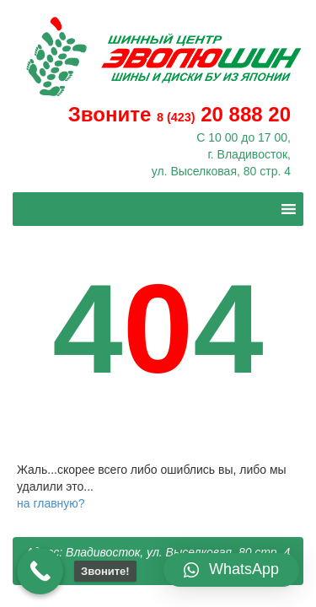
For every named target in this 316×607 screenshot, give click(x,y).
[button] (231, 570)
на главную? (51, 503)
